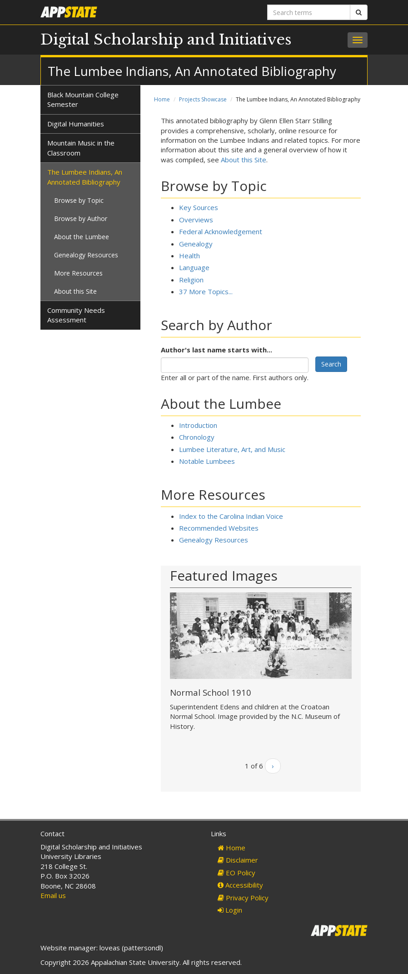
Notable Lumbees (207, 461)
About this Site (243, 159)
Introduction (198, 425)
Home (162, 99)
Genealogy (196, 243)
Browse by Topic (79, 200)
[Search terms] (308, 12)
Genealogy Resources (213, 539)
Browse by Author (80, 218)
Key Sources (198, 207)
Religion (191, 279)
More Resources (78, 273)
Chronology (196, 437)
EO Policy (236, 872)
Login (230, 909)
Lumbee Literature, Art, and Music (232, 449)
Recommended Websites (219, 527)
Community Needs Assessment (76, 315)
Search (331, 364)
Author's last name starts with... (216, 349)
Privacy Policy (243, 897)
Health (189, 255)
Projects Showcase (203, 99)
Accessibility (240, 884)
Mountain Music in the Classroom (80, 147)
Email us (53, 895)
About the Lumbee (81, 236)
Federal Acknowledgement (220, 231)
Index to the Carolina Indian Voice (231, 516)
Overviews (196, 219)
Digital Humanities (75, 123)
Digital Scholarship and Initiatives (166, 39)
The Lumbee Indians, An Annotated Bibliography (84, 176)
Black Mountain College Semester (83, 99)
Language (194, 267)
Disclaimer (238, 859)
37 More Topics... (206, 291)
